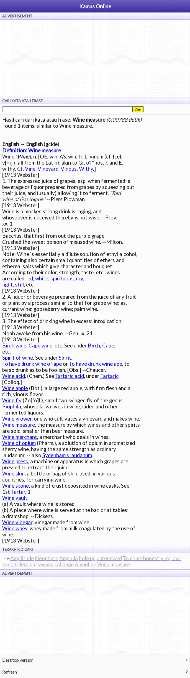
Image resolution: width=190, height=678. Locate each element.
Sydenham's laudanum (67, 455)
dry (79, 278)
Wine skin (13, 473)
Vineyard (48, 169)
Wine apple (15, 388)
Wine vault (14, 498)
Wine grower (17, 419)
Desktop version (18, 659)
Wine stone (15, 486)
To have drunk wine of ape (32, 364)
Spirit (65, 358)
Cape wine (40, 345)
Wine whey (14, 528)
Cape (108, 345)
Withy (86, 169)
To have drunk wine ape (95, 364)
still (19, 285)
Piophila (11, 406)
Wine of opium (19, 443)
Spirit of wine (17, 358)
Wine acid (13, 376)
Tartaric (109, 376)
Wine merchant (19, 437)
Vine (30, 169)
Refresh (9, 671)
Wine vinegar (17, 522)
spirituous (62, 278)
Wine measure (18, 425)
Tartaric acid (69, 376)
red (29, 278)
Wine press (15, 461)
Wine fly (12, 400)
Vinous (69, 169)
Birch (94, 345)
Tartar (18, 492)
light (7, 285)
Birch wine (14, 345)
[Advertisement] (95, 58)
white (41, 278)
